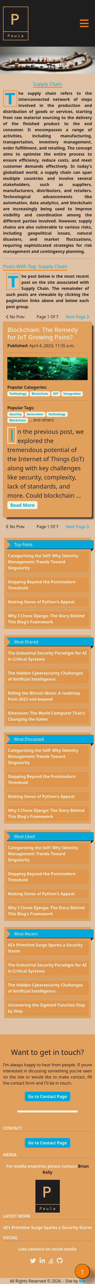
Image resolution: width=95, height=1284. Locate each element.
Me (82, 1281)
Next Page (77, 317)
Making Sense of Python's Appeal (41, 602)
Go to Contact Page (47, 1096)
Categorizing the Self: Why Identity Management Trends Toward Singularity (43, 562)
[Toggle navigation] (84, 23)
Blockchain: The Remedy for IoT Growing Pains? (42, 333)
